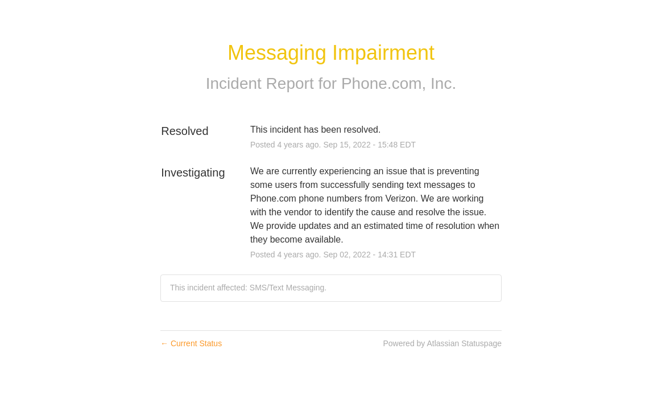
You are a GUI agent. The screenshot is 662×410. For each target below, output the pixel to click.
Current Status (191, 343)
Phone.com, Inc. (398, 83)
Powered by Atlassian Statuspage (442, 343)
